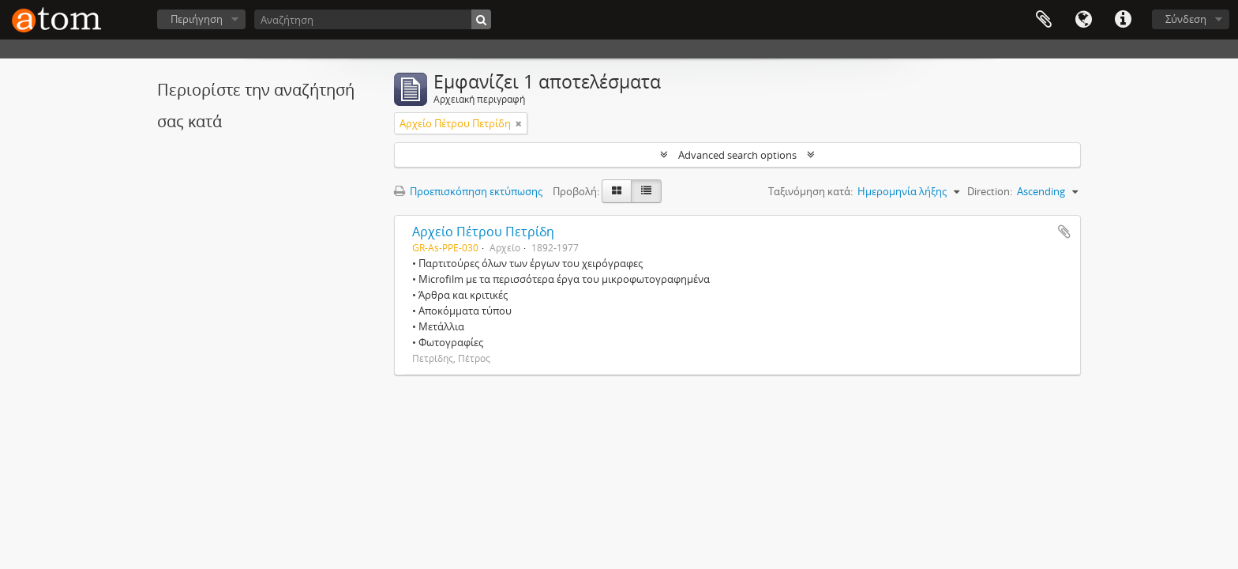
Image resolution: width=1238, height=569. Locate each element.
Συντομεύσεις (1122, 20)
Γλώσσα (1083, 20)
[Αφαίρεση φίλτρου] (519, 123)
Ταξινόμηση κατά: (810, 191)
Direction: (989, 191)
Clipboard (1044, 20)
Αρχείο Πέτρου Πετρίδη (483, 231)
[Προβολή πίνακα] (646, 191)
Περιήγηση (197, 19)
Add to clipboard (1064, 231)
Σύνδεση (1185, 19)
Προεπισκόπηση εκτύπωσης (468, 191)
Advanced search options (737, 155)
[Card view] (617, 191)
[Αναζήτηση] (372, 19)
